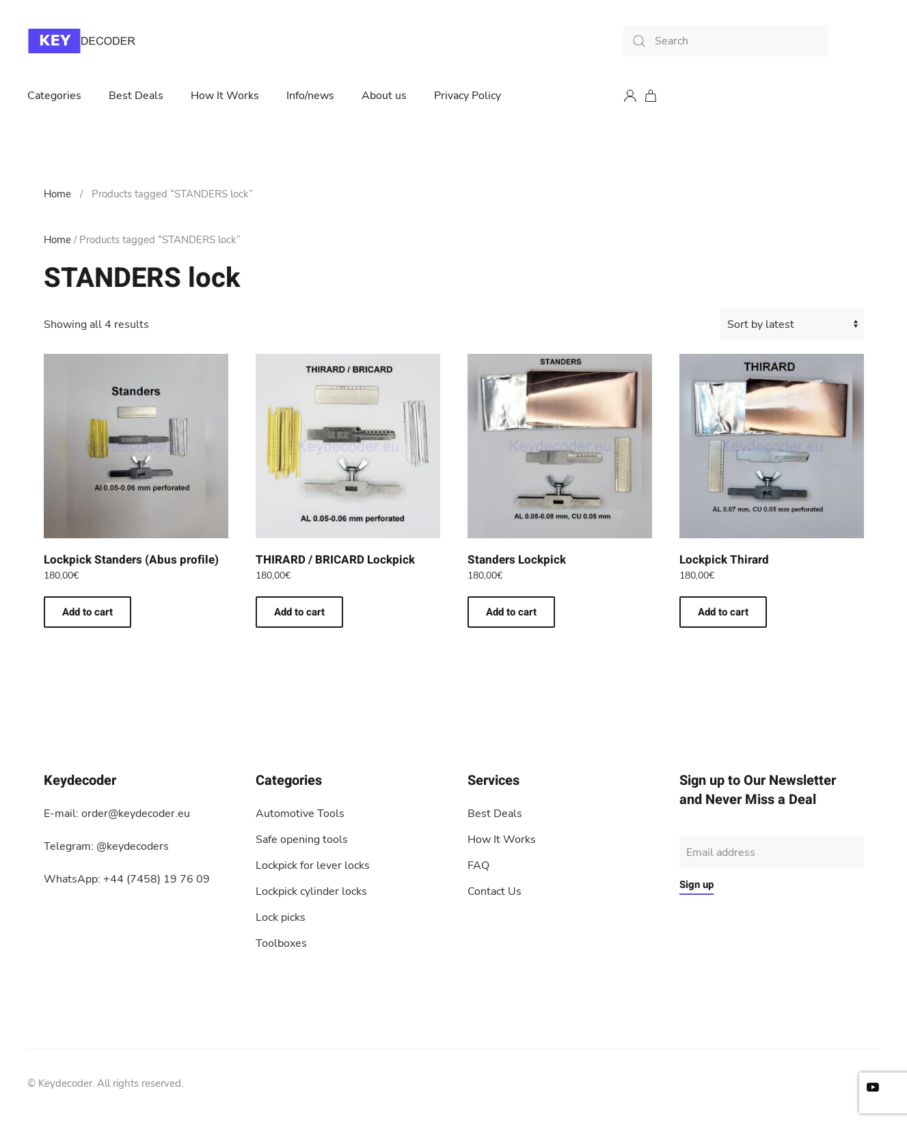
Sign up (696, 884)
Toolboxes (281, 943)
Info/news (310, 95)
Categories (54, 95)
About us (384, 95)
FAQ (478, 865)
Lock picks (281, 917)
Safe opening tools (302, 839)
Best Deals (136, 95)
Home (57, 194)
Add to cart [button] (87, 612)
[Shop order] (792, 324)
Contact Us (495, 891)
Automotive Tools (300, 813)
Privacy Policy (467, 95)
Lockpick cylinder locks (311, 891)
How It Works (225, 95)
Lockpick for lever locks (313, 865)
